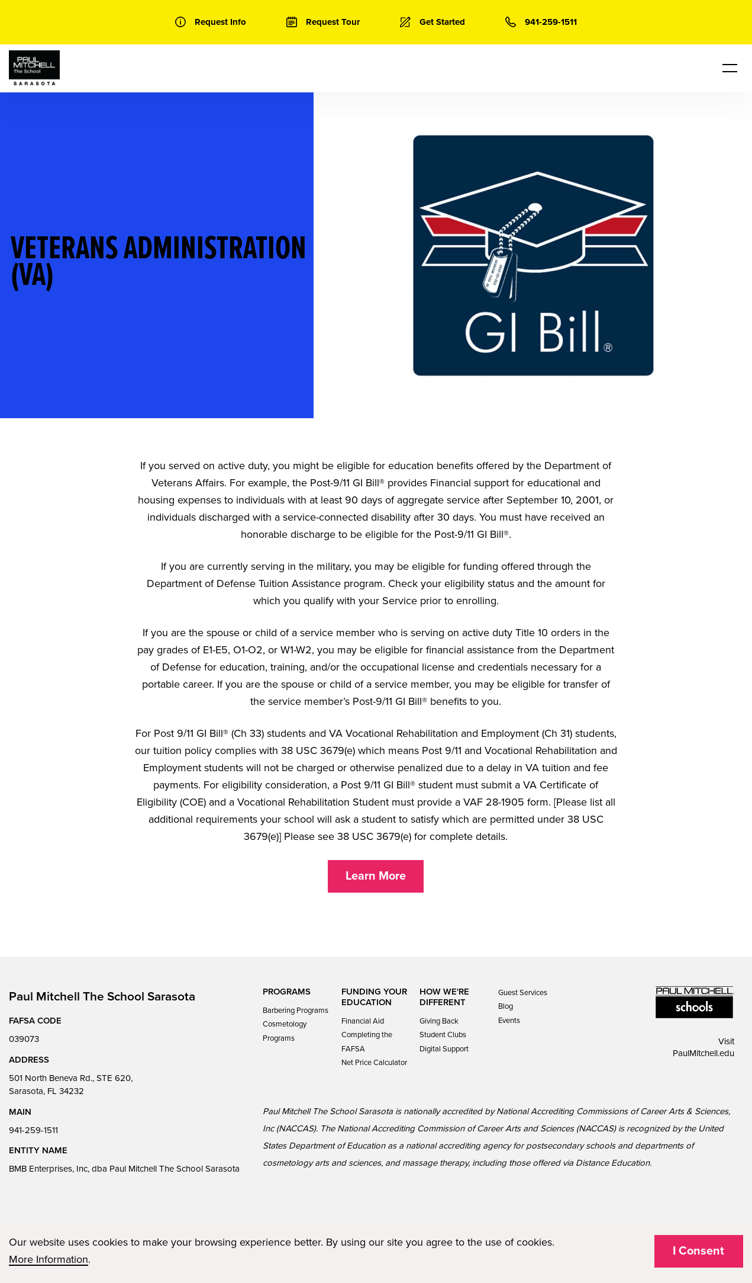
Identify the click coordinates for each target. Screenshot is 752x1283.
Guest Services (522, 992)
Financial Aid (362, 1021)
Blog (505, 1006)
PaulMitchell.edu (703, 1053)
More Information (48, 1259)
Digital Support (444, 1049)
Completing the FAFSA (366, 1041)
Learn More (376, 876)
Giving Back (439, 1021)
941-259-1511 (33, 1130)
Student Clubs (442, 1035)
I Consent (698, 1251)
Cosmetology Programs (284, 1031)
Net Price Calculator (374, 1062)
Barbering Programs (295, 1010)
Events (509, 1020)
